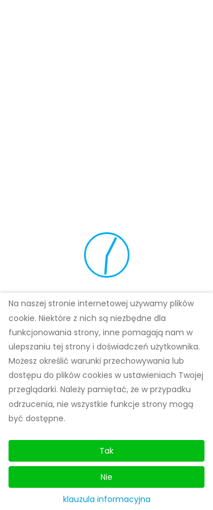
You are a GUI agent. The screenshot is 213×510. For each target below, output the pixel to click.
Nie (106, 477)
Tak (106, 450)
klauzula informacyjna (107, 499)
